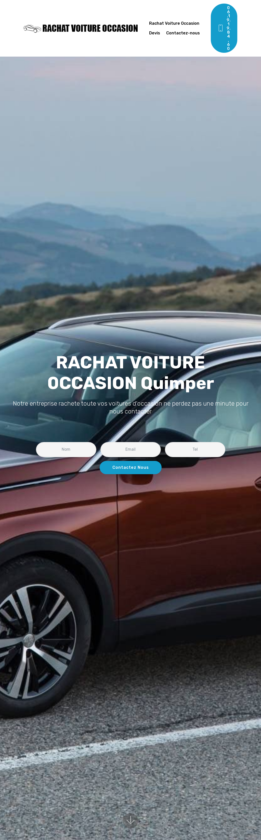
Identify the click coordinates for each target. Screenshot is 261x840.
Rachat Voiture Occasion (174, 23)
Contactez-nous (183, 33)
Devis (155, 33)
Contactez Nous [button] (130, 467)
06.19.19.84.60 (223, 28)
